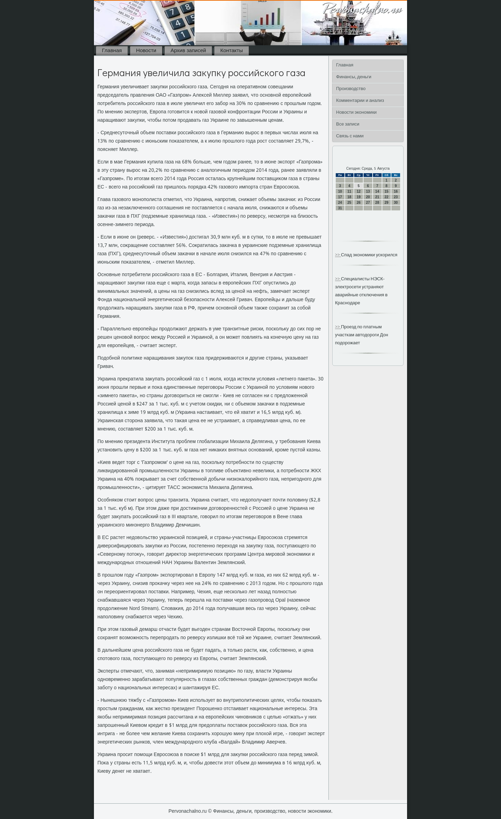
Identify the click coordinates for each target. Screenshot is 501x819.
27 (368, 202)
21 (377, 197)
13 (368, 191)
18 (349, 197)
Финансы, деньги (353, 77)
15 (386, 191)
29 (386, 202)
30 (396, 202)
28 (377, 202)
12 (358, 191)
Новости (146, 50)
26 (358, 202)
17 (340, 197)
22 (386, 197)
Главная (112, 50)
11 (349, 191)
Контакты (231, 50)
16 (396, 191)
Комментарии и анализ (360, 101)
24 (340, 202)
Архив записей (188, 50)
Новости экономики (356, 113)
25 (349, 202)
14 (377, 191)
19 (358, 197)
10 (340, 191)
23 (396, 197)
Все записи (347, 124)
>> (338, 255)
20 (368, 197)
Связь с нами (350, 136)
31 (340, 208)
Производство (351, 89)
